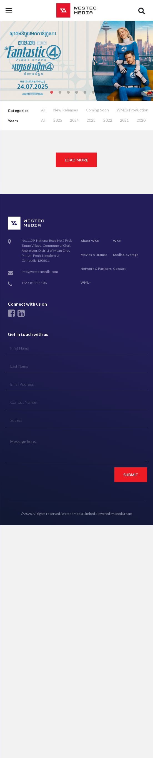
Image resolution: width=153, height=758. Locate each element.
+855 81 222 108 (34, 283)
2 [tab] (60, 92)
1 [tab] (51, 92)
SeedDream (123, 514)
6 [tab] (93, 92)
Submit (130, 474)
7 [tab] (101, 92)
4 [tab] (76, 92)
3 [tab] (68, 92)
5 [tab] (85, 92)
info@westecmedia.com (40, 272)
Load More (76, 160)
